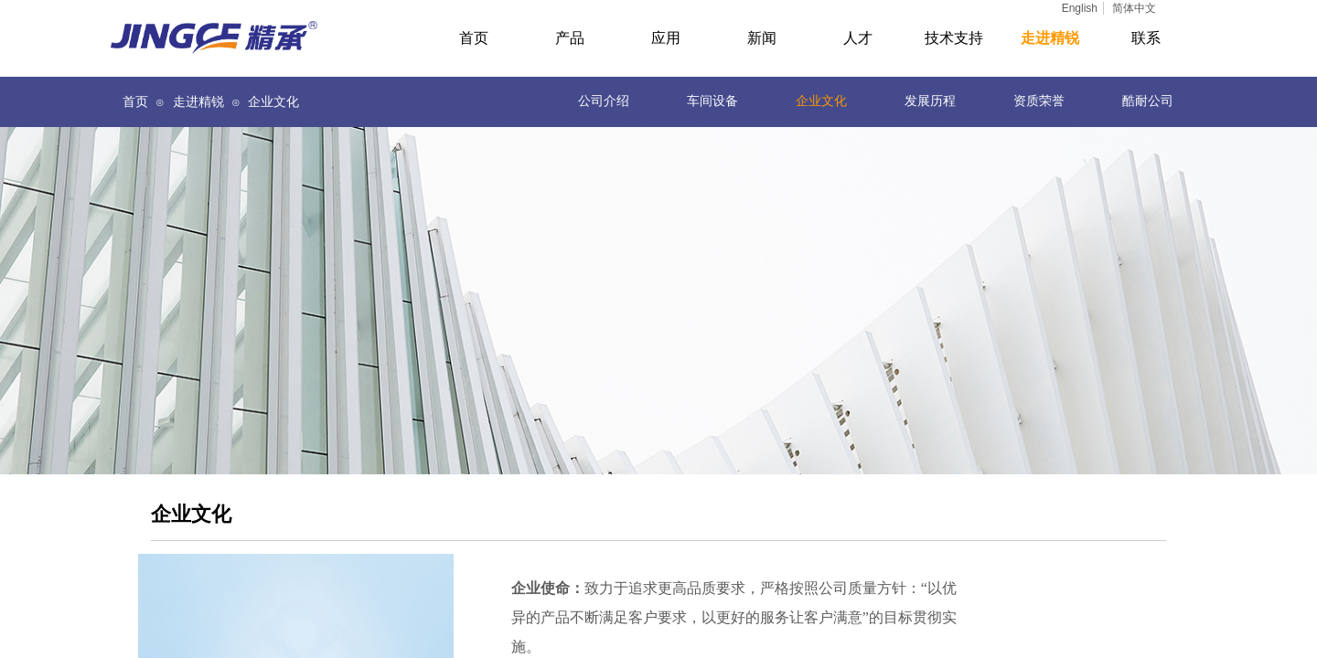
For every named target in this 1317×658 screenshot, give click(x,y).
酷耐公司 (1147, 101)
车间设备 (712, 101)
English (1080, 8)
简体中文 (1134, 8)
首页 (135, 102)
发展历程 (930, 101)
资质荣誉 (1039, 101)
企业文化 (821, 101)
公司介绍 (603, 101)
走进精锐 (198, 102)
